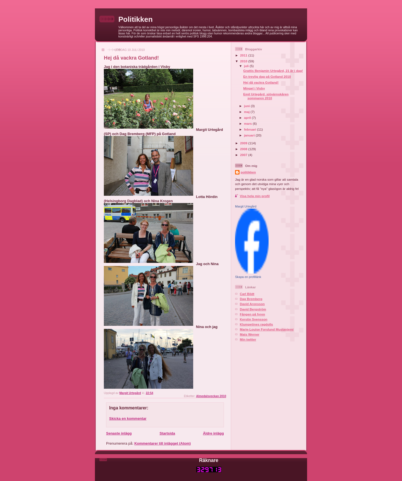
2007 (244, 155)
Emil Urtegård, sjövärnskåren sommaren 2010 (265, 96)
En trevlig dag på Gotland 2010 (267, 76)
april (248, 117)
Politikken (135, 19)
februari (250, 129)
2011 (244, 55)
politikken (248, 172)
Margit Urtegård (245, 206)
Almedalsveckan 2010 (211, 396)
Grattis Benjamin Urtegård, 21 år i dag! (273, 70)
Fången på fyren (252, 314)
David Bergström (253, 309)
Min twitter (248, 339)
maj (247, 112)
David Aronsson (252, 304)
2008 (244, 149)
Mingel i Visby (254, 88)
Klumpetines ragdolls (256, 324)
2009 (244, 143)
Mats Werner (249, 334)
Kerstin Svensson (253, 319)
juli (247, 66)
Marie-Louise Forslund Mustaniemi (267, 329)
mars (248, 123)
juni (247, 106)
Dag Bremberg (251, 299)
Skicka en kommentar (128, 418)
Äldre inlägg (213, 433)
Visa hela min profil (255, 196)
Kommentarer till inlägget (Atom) (162, 443)
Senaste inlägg (119, 433)
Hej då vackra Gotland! (261, 82)
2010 (244, 61)
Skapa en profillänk (248, 277)
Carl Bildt (247, 294)
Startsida (167, 433)
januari (250, 135)
